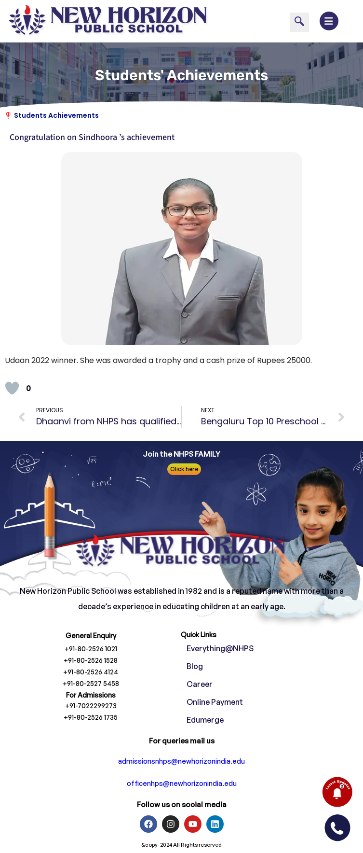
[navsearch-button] (299, 22)
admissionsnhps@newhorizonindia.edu (181, 761)
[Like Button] (12, 388)
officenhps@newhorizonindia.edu (182, 783)
